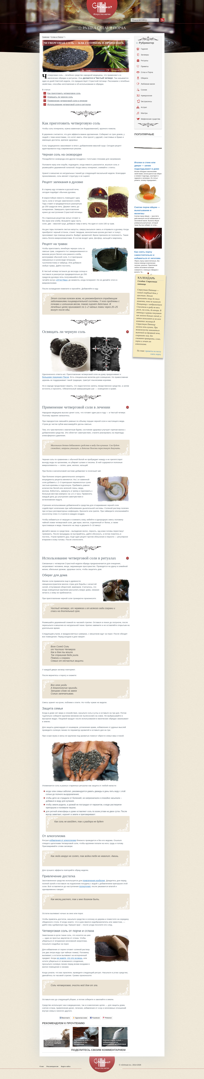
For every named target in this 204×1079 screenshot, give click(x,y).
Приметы (142, 66)
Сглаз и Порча (57, 37)
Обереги (142, 78)
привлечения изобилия (94, 880)
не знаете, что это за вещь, (70, 958)
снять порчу (155, 354)
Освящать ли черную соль (60, 97)
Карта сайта (65, 1066)
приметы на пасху (153, 351)
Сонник (142, 90)
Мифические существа (148, 119)
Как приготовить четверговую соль (64, 93)
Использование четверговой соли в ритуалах (69, 104)
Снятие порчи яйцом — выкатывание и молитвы (147, 210)
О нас (42, 1066)
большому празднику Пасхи (55, 377)
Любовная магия (146, 84)
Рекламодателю (52, 1066)
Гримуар (45, 37)
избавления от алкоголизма (62, 840)
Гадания (142, 49)
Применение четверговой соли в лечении (67, 101)
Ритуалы (142, 61)
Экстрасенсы (144, 101)
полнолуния (85, 886)
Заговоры (143, 55)
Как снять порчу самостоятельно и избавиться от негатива (147, 255)
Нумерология (144, 96)
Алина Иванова (98, 70)
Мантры (142, 113)
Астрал (142, 107)
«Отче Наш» (62, 280)
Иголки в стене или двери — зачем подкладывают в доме (146, 165)
